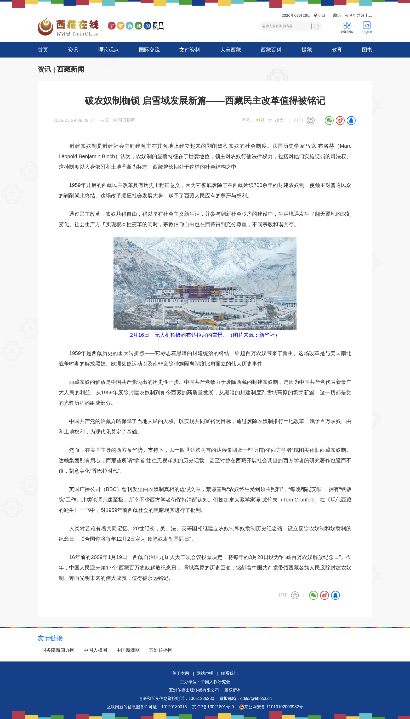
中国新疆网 (128, 650)
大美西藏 (230, 50)
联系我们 (229, 673)
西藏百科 (271, 50)
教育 (337, 50)
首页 (43, 50)
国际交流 (149, 50)
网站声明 (205, 673)
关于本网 (180, 673)
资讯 (73, 50)
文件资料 (189, 50)
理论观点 (108, 50)
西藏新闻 (70, 69)
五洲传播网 (161, 650)
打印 (298, 120)
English (367, 32)
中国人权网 (95, 650)
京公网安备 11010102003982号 (271, 707)
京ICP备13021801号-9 (213, 707)
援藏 (306, 50)
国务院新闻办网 (58, 650)
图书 (367, 50)
